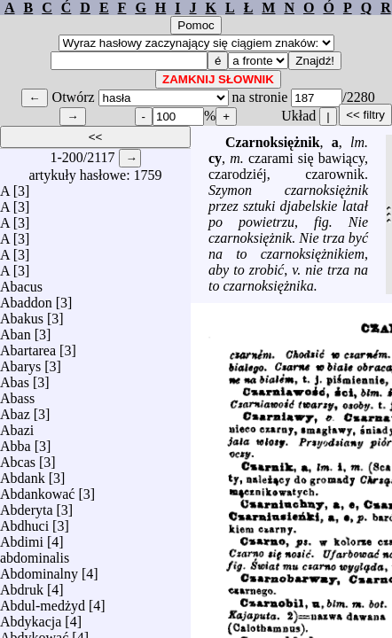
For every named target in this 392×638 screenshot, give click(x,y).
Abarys (20, 362)
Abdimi (21, 537)
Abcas (17, 457)
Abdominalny (39, 569)
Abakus (21, 314)
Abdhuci (24, 521)
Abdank (22, 473)
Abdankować (37, 489)
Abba (15, 441)
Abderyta (26, 505)
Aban (15, 330)
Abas (14, 377)
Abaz (15, 409)
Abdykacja (30, 617)
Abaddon (26, 298)
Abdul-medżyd (42, 601)
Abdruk (21, 585)
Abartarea (28, 346)
